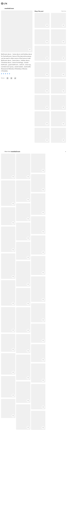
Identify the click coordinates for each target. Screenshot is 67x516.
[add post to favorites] (29, 49)
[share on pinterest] (11, 78)
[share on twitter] (15, 78)
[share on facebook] (7, 78)
